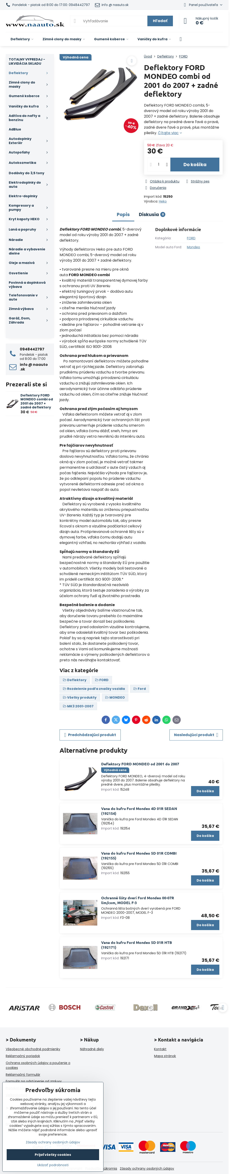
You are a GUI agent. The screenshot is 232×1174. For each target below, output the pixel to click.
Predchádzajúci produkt (90, 735)
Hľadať (160, 20)
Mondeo (193, 247)
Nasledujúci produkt (196, 735)
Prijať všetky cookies (53, 1154)
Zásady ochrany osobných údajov (147, 1168)
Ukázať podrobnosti (53, 1165)
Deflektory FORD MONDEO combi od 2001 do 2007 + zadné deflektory (36, 401)
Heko (163, 201)
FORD (191, 238)
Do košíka (194, 164)
